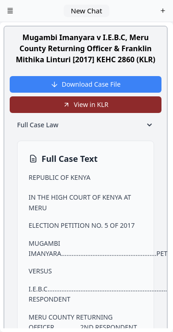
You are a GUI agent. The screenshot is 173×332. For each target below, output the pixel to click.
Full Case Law (85, 125)
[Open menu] (10, 11)
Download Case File (86, 84)
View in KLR (85, 104)
